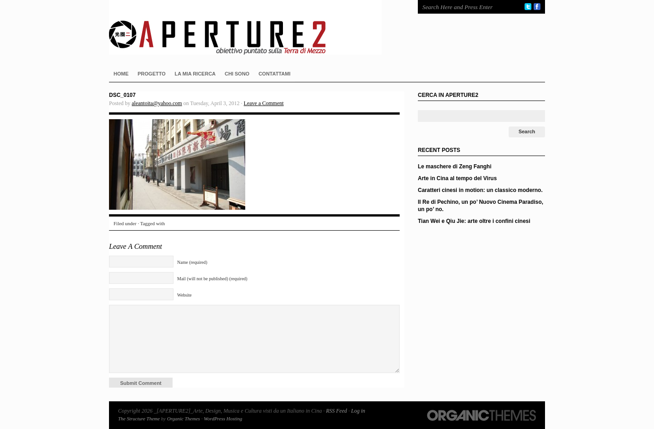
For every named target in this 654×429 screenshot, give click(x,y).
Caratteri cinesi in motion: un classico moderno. (480, 190)
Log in (358, 411)
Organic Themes (183, 418)
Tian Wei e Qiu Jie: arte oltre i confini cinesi (474, 221)
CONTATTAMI (274, 73)
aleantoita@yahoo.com (157, 103)
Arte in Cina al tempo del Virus (457, 178)
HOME (121, 73)
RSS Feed (336, 411)
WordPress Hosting (223, 418)
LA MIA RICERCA (195, 73)
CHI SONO (237, 73)
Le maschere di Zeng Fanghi (454, 166)
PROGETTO (152, 73)
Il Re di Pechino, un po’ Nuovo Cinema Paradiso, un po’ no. (480, 205)
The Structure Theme (139, 418)
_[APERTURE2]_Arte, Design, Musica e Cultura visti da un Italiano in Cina (254, 27)
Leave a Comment (264, 103)
